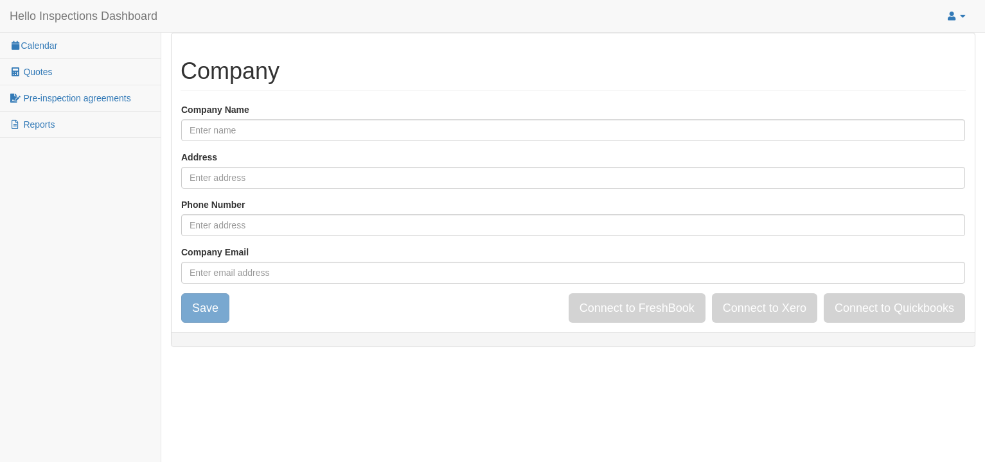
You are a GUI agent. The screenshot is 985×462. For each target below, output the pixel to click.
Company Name (215, 110)
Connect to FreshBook (637, 308)
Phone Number (213, 205)
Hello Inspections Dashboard (83, 16)
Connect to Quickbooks (894, 308)
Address (199, 157)
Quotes (31, 72)
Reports (32, 124)
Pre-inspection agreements (70, 98)
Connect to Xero (764, 308)
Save (205, 308)
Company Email (215, 252)
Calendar (33, 45)
